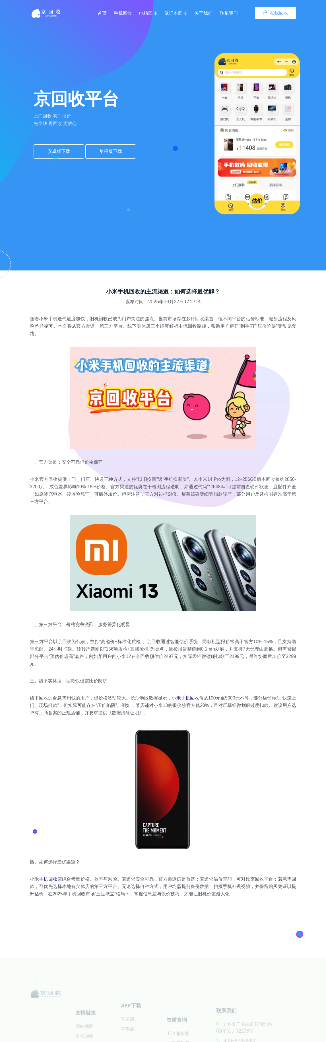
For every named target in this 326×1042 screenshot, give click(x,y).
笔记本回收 (175, 13)
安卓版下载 (59, 151)
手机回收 (123, 13)
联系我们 (229, 13)
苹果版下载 (110, 151)
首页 (102, 13)
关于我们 (203, 13)
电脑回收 (148, 13)
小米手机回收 (185, 698)
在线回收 (275, 13)
